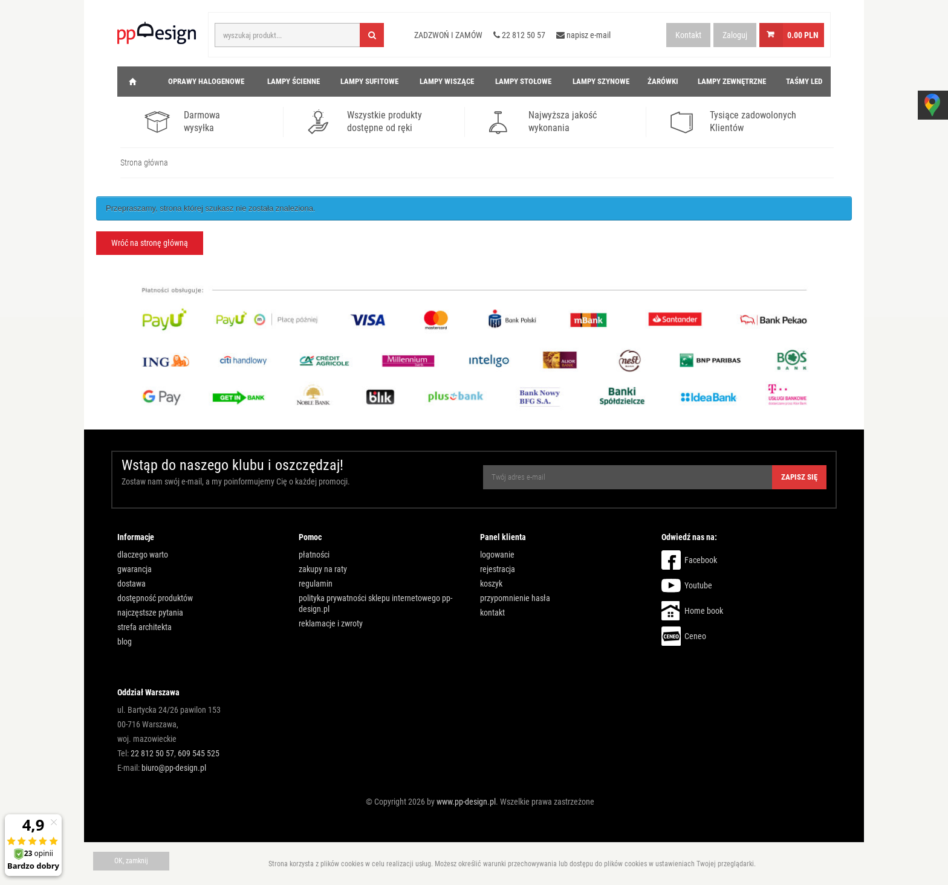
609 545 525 (198, 753)
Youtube (698, 585)
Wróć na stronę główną (149, 243)
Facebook (700, 560)
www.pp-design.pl (466, 801)
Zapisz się (799, 476)
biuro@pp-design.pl (173, 768)
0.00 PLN (803, 35)
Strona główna (144, 162)
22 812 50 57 (519, 35)
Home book (703, 611)
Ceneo (695, 636)
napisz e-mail (583, 35)
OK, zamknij (131, 861)
